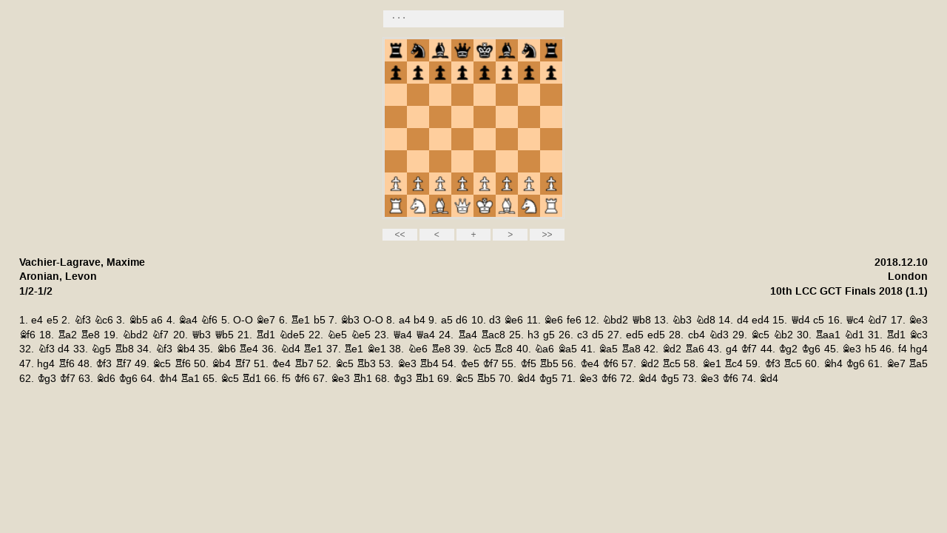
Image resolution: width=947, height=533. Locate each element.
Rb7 (304, 364)
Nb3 (682, 320)
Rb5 (549, 364)
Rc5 (671, 364)
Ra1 (190, 378)
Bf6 (27, 335)
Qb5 (224, 335)
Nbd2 (615, 320)
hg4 (919, 349)
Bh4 (833, 364)
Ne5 (337, 335)
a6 (157, 320)
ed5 (635, 335)
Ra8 (631, 349)
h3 (533, 335)
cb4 (696, 335)
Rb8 (124, 349)
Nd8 (705, 320)
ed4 (760, 320)
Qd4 (800, 320)
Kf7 (749, 349)
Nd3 (719, 335)
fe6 (574, 320)
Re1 (300, 320)
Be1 (376, 349)
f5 (286, 378)
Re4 (248, 349)
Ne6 (418, 349)
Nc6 (103, 320)
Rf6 (66, 364)
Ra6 (694, 349)
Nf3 (82, 320)
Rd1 (265, 335)
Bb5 (138, 320)
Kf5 (528, 364)
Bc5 (760, 335)
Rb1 (424, 378)
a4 (405, 320)
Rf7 (123, 364)
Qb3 (201, 335)
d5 (598, 335)
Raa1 (827, 335)
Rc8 (503, 349)
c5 (818, 320)
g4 (732, 349)
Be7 (265, 320)
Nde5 (292, 335)
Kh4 (168, 378)
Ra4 (467, 335)
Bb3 (350, 320)
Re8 (90, 335)
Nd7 (877, 320)
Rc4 (733, 364)
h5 (871, 349)
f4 (902, 349)
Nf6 (209, 320)
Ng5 (101, 349)
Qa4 (402, 335)
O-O (243, 320)
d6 (462, 320)
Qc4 (855, 320)
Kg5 (548, 378)
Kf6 (610, 364)
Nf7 (160, 335)
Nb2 (783, 335)
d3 (495, 320)
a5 (447, 320)
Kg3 (46, 378)
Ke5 (469, 364)
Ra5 (918, 364)
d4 (743, 320)
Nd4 (290, 349)
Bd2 (671, 349)
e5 (52, 320)
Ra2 (67, 335)
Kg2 (788, 349)
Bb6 (226, 349)
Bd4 (526, 378)
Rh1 (362, 378)
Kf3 (103, 364)
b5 (320, 320)
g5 (549, 335)
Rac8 (493, 335)
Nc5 (481, 349)
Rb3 (366, 364)
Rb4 (429, 364)
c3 (582, 335)
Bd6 (105, 378)
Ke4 (281, 364)
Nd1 (854, 335)
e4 (37, 320)
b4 (419, 320)
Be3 (918, 320)
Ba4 (188, 320)
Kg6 (810, 349)
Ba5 (567, 349)
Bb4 (185, 349)
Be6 (513, 320)
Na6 (544, 349)
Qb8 (641, 320)
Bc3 (918, 335)
